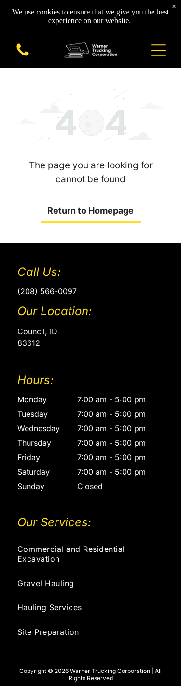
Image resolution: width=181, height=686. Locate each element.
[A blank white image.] (22, 55)
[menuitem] (90, 554)
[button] (158, 50)
